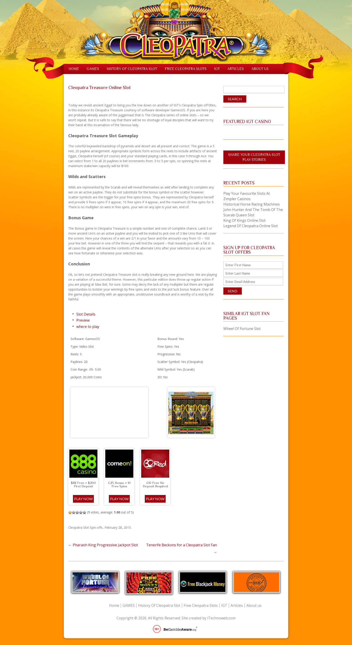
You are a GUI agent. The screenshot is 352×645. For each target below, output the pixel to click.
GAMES (93, 69)
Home (73, 69)
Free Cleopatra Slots (186, 69)
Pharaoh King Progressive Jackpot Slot (103, 544)
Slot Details (85, 314)
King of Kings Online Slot (244, 220)
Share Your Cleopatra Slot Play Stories (254, 157)
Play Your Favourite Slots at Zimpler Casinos (246, 196)
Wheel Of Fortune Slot (242, 328)
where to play (87, 326)
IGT (217, 69)
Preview (83, 320)
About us (259, 69)
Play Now (83, 499)
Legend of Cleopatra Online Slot (250, 225)
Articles (235, 69)
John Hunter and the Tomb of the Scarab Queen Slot (253, 212)
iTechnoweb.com (221, 618)
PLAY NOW (119, 499)
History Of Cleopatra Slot (132, 69)
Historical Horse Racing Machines (251, 204)
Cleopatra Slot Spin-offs (85, 527)
